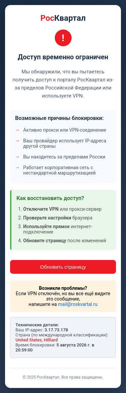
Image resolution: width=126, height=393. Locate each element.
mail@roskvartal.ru (77, 304)
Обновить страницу (63, 267)
